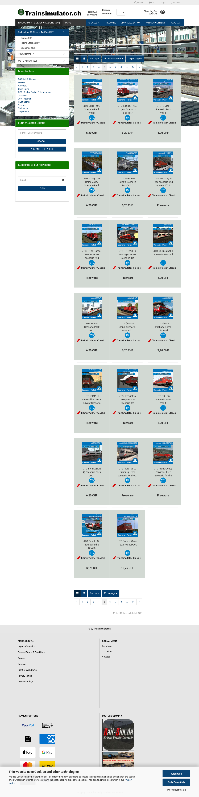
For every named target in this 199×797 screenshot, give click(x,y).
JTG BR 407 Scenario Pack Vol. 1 (92, 327)
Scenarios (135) (28, 48)
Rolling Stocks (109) (30, 43)
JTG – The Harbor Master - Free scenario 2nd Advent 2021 (91, 255)
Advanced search (42, 149)
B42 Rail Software (27, 79)
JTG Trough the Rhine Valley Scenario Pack (92, 182)
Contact (22, 658)
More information (176, 789)
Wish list (176, 2)
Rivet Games (24, 102)
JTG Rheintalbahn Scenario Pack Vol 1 (163, 254)
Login (162, 2)
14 (133, 67)
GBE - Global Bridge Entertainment (34, 92)
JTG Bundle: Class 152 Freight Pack (127, 543)
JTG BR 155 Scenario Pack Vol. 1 (163, 399)
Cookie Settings (25, 681)
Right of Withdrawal (27, 670)
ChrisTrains (23, 89)
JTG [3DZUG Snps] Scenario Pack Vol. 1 (127, 327)
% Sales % (94, 22)
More (68, 22)
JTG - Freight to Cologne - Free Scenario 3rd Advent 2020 (127, 400)
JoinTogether (24, 98)
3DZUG (21, 82)
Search (138, 2)
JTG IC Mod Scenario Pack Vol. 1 (163, 109)
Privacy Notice (25, 676)
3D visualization (130, 22)
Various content (155, 22)
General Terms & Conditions (31, 652)
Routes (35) (26, 38)
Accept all (176, 773)
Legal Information (26, 646)
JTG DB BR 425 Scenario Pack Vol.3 (92, 109)
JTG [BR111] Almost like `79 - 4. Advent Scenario (92, 399)
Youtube (106, 656)
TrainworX (23, 108)
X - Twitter (107, 651)
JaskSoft (22, 95)
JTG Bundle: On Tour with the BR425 (92, 544)
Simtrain (22, 105)
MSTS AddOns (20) (27, 60)
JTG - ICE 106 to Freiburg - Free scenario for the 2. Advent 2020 (127, 472)
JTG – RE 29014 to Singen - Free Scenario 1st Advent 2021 (127, 255)
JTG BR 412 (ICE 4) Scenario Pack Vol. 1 (92, 472)
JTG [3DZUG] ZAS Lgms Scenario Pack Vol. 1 (127, 109)
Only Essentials (176, 782)
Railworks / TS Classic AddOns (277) (39, 22)
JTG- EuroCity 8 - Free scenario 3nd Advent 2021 (163, 182)
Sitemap (22, 664)
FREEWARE (110, 22)
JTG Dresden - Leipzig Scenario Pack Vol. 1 (127, 182)
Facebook (107, 646)
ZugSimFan (23, 111)
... (127, 67)
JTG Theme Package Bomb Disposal (163, 327)
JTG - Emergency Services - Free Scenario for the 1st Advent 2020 (163, 472)
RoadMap (176, 22)
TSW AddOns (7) (26, 54)
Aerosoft (22, 85)
